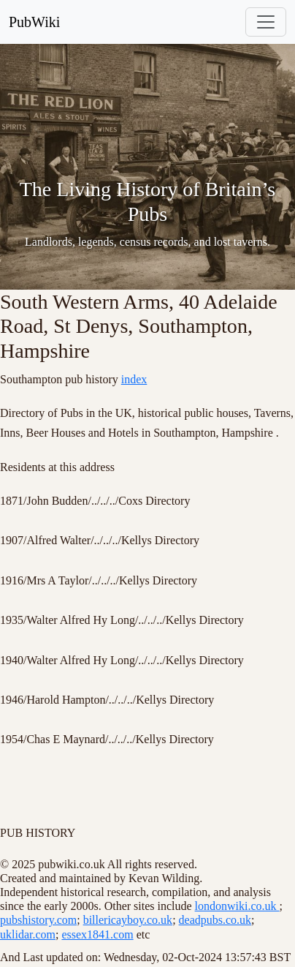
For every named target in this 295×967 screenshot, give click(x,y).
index (134, 379)
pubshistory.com (38, 920)
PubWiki (34, 22)
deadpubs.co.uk (215, 920)
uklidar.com (27, 934)
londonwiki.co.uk (237, 906)
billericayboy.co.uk (127, 920)
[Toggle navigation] (265, 22)
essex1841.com (97, 934)
